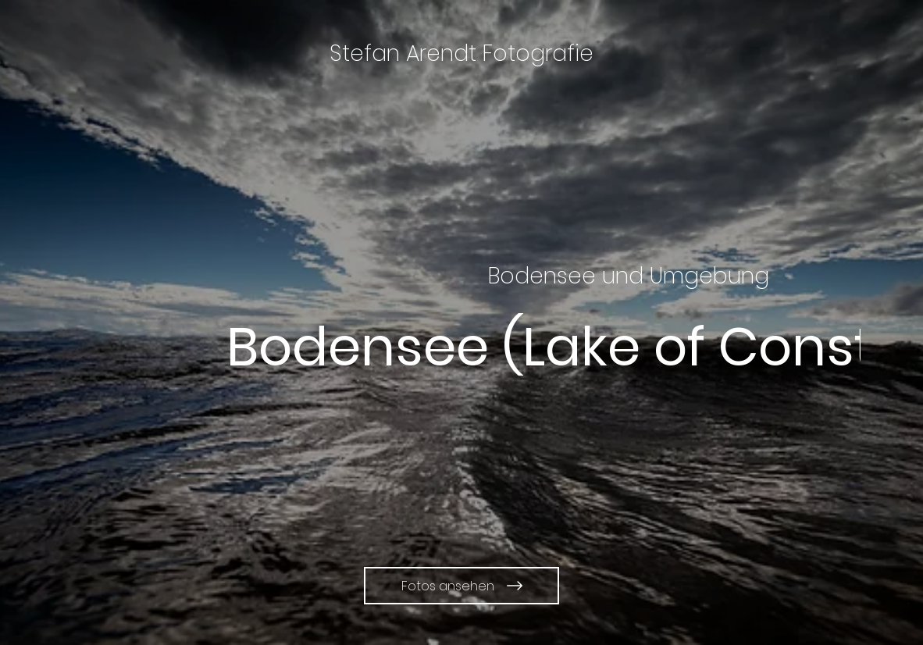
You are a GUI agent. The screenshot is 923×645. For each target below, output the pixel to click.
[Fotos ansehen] (461, 585)
